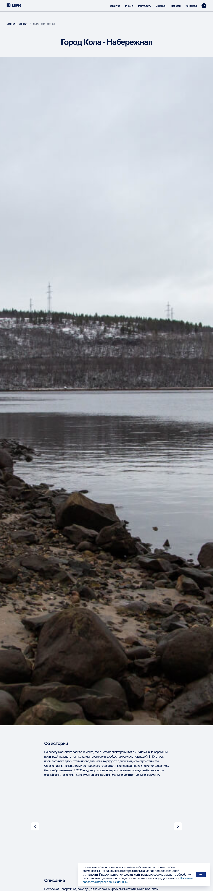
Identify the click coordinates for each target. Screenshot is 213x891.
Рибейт (129, 5)
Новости (175, 5)
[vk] (204, 5)
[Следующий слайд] (178, 826)
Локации (161, 5)
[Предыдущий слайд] (35, 826)
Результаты (144, 5)
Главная (11, 23)
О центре (115, 5)
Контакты (191, 5)
